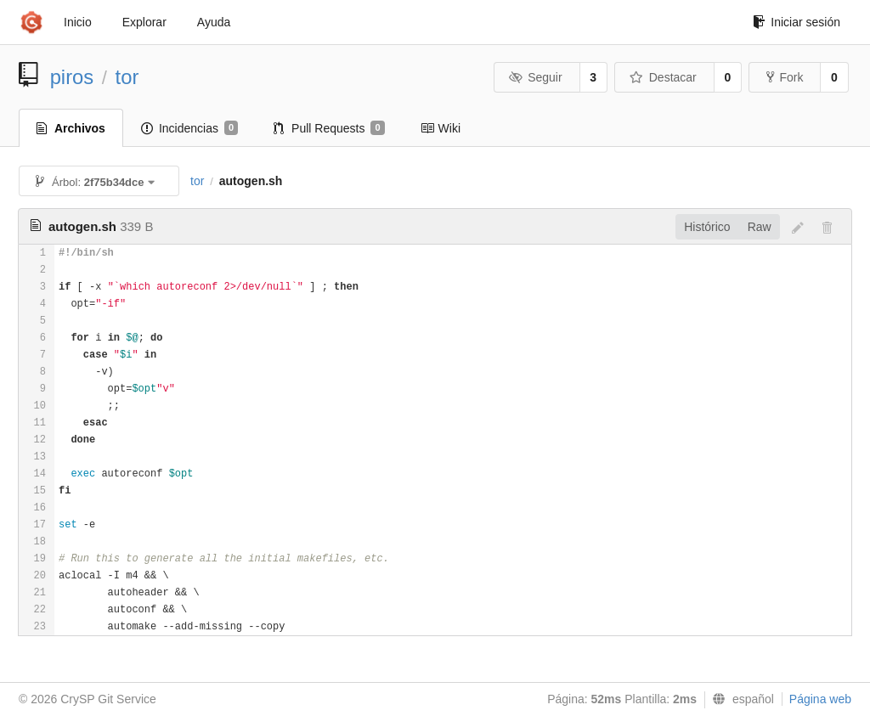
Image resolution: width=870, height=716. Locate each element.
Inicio (78, 22)
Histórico (707, 227)
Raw (759, 227)
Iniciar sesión (796, 22)
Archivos (71, 128)
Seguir (535, 77)
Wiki (440, 128)
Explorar (144, 22)
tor (127, 76)
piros (72, 76)
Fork (784, 77)
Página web (820, 699)
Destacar (663, 77)
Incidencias (189, 128)
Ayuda (213, 22)
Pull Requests (329, 128)
